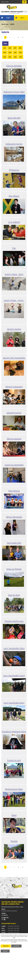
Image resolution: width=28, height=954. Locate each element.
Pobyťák (14, 841)
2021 (15, 52)
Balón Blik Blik (14, 118)
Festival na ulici (14, 760)
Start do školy (14, 595)
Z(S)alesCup (14, 170)
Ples (14, 248)
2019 (4, 52)
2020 (10, 52)
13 (18, 37)
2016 (10, 48)
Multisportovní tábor (14, 789)
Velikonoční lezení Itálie (14, 92)
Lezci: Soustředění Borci (14, 703)
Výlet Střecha (14, 491)
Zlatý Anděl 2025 (14, 543)
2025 (15, 57)
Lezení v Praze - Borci (14, 274)
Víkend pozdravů (14, 439)
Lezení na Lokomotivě (14, 465)
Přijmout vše (5, 946)
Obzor (14, 815)
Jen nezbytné (16, 946)
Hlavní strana (4, 24)
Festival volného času (14, 621)
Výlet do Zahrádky (14, 66)
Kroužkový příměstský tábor (14, 731)
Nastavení (5, 951)
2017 (15, 48)
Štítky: (5, 43)
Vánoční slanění (14, 329)
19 (22, 37)
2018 (20, 48)
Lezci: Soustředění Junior (14, 675)
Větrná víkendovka (14, 517)
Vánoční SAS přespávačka (14, 358)
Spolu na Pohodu (14, 569)
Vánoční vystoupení (14, 386)
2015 (4, 48)
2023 (4, 57)
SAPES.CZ (22, 18)
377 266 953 (4, 915)
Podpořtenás (8, 18)
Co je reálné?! (14, 222)
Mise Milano (14, 196)
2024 (10, 57)
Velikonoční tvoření (14, 144)
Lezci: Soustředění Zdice (14, 648)
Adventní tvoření (14, 413)
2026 (20, 57)
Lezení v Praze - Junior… (14, 300)
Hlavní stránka (5, 2)
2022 (20, 52)
